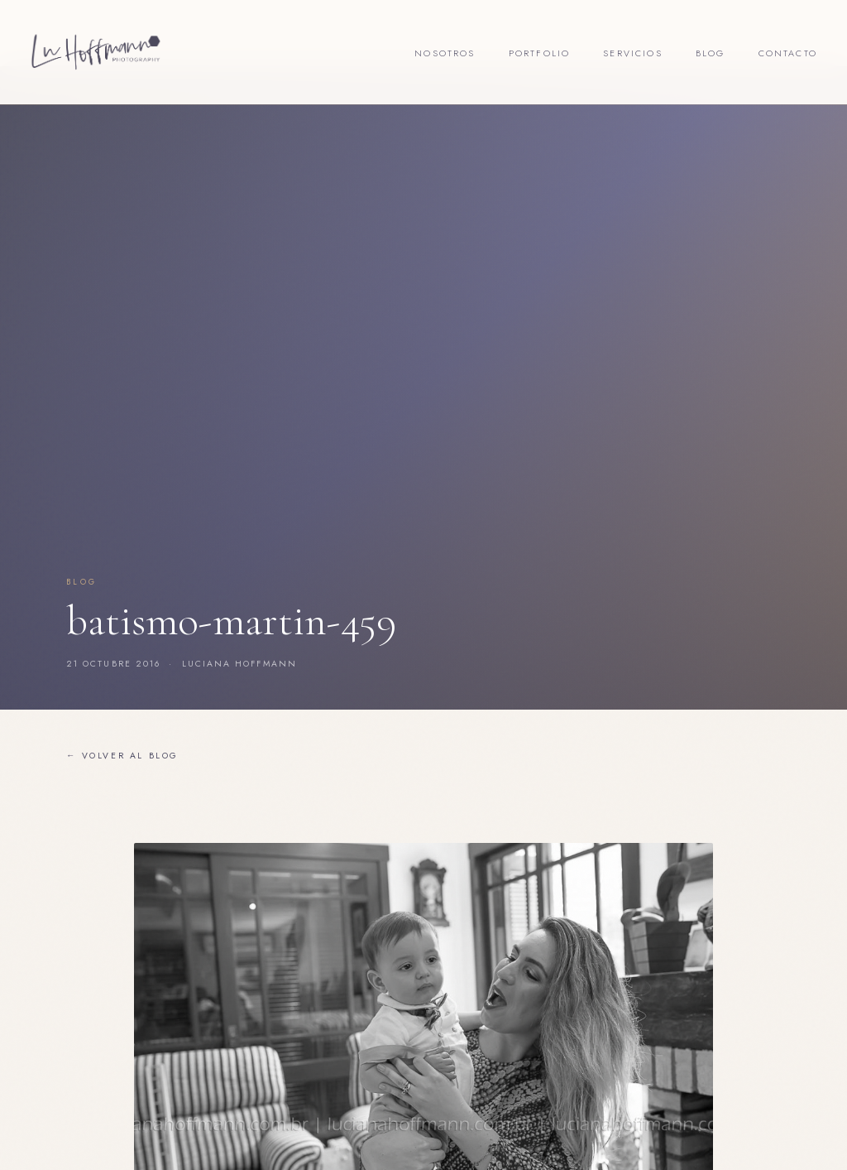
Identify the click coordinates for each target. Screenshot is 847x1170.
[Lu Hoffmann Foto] (96, 52)
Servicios (633, 53)
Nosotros (444, 53)
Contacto (787, 53)
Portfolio (540, 53)
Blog (710, 53)
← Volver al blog (122, 755)
